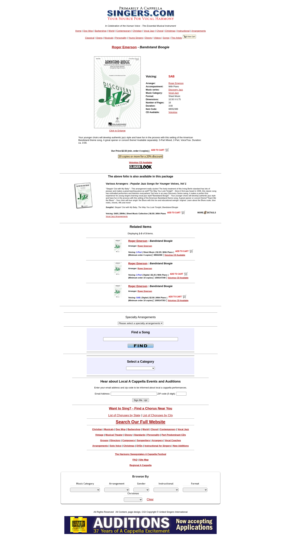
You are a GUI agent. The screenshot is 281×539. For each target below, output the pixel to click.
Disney (148, 37)
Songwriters (143, 440)
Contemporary (123, 31)
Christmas (170, 31)
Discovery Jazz (175, 90)
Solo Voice (115, 445)
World (111, 31)
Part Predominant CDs (173, 434)
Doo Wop (88, 31)
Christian (137, 31)
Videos (157, 37)
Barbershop (101, 31)
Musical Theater (114, 434)
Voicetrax (172, 112)
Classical (89, 37)
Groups (104, 440)
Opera (99, 37)
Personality (121, 37)
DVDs (139, 445)
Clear (150, 499)
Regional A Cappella (141, 465)
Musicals (108, 37)
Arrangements (198, 31)
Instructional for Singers (157, 445)
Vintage (99, 434)
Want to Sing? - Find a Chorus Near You (140, 408)
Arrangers (157, 440)
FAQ (134, 459)
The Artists (176, 37)
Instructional (183, 31)
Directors (115, 440)
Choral (159, 31)
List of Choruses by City (158, 415)
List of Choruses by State (124, 415)
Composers (128, 440)
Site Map (144, 459)
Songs (166, 37)
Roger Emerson (124, 47)
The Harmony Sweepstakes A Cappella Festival (140, 454)
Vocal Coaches (173, 440)
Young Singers (135, 37)
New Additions (181, 445)
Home (78, 31)
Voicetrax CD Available (140, 162)
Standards (139, 434)
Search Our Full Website (140, 421)
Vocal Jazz (149, 31)
